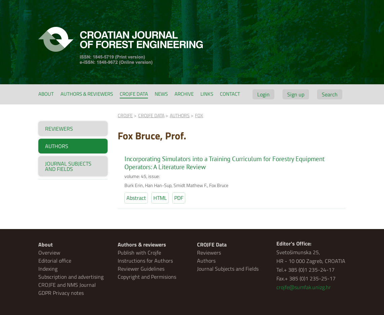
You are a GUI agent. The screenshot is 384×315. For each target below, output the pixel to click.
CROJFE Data (134, 94)
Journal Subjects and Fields (228, 269)
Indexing (47, 269)
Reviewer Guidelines (141, 269)
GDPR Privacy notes (61, 293)
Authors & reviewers (87, 94)
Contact (230, 94)
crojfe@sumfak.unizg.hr (303, 287)
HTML (160, 198)
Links (206, 94)
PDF (178, 198)
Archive (184, 94)
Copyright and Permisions (147, 277)
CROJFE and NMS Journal (67, 285)
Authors (206, 261)
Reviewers (209, 253)
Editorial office (54, 261)
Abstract (136, 198)
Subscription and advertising (71, 277)
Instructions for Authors (145, 261)
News (161, 94)
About (46, 94)
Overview (49, 253)
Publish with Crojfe (139, 253)
